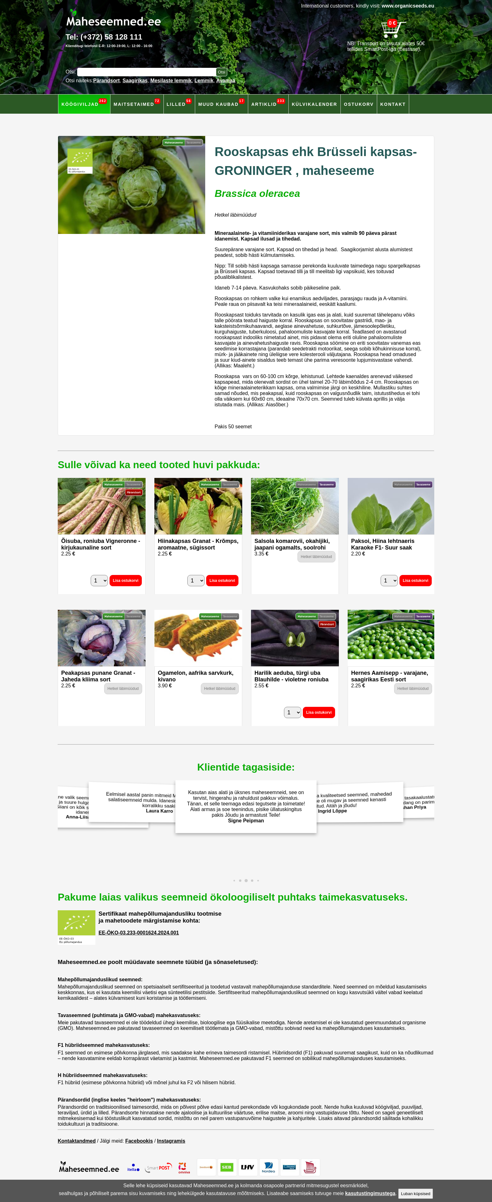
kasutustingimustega (370, 1193)
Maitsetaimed (137, 102)
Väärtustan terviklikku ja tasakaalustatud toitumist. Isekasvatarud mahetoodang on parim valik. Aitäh (409, 801)
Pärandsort (106, 80)
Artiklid (268, 102)
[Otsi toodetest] (221, 72)
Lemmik (204, 80)
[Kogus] (99, 580)
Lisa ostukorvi (125, 580)
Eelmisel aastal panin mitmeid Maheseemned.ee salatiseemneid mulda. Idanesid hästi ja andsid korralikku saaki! (157, 803)
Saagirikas (134, 80)
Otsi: (71, 71)
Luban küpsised (415, 1193)
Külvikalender (314, 104)
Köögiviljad (84, 102)
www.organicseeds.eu (408, 5)
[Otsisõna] (148, 72)
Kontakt (393, 104)
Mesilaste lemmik (171, 80)
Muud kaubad (221, 102)
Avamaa (225, 80)
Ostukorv (359, 104)
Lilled (179, 102)
